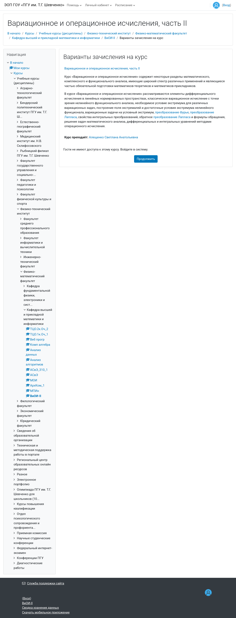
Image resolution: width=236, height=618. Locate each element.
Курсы (29, 33)
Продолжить (146, 159)
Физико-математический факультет (161, 33)
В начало (13, 33)
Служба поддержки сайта (43, 583)
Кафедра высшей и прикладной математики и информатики (56, 38)
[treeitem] (29, 315)
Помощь (73, 5)
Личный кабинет (97, 5)
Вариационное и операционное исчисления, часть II (102, 68)
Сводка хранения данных (40, 608)
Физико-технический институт (109, 33)
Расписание (123, 5)
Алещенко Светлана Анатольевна (113, 137)
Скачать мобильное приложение (46, 612)
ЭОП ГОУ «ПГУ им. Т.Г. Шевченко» (34, 5)
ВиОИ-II (109, 38)
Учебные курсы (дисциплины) (61, 33)
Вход (226, 5)
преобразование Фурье (172, 112)
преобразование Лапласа (171, 117)
